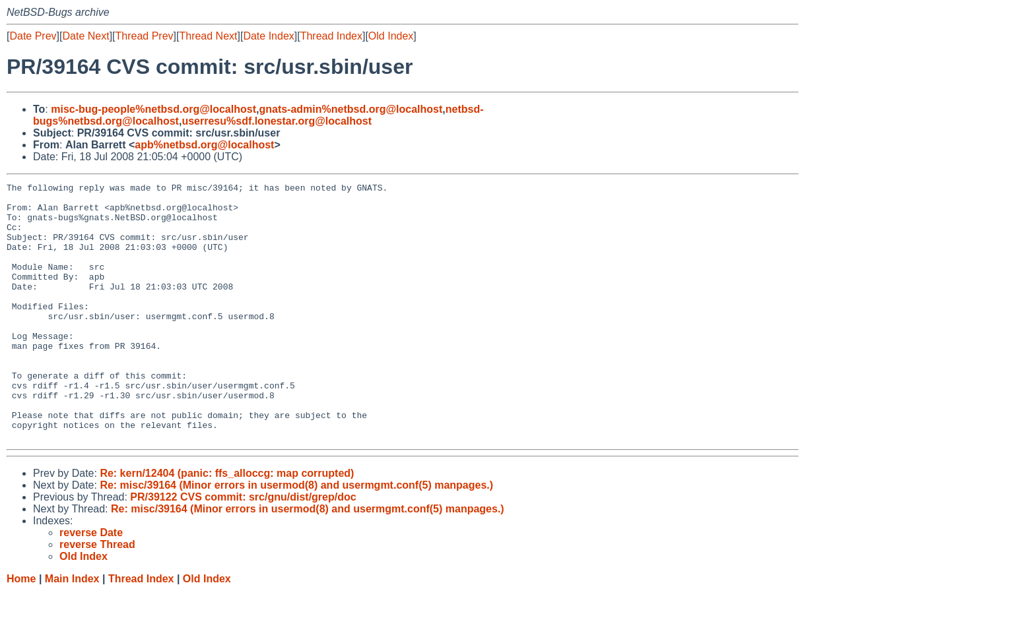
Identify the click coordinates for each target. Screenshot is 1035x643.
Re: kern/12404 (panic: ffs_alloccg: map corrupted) (227, 524)
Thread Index (331, 36)
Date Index (268, 36)
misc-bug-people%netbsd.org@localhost (153, 109)
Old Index (390, 36)
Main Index (72, 630)
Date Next (85, 36)
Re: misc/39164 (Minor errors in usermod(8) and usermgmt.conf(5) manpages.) (296, 536)
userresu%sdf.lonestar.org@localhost (277, 121)
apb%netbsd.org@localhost (204, 144)
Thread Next (208, 36)
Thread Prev (145, 36)
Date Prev (32, 36)
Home (21, 630)
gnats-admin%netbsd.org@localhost (350, 109)
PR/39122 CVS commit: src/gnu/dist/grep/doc (243, 548)
